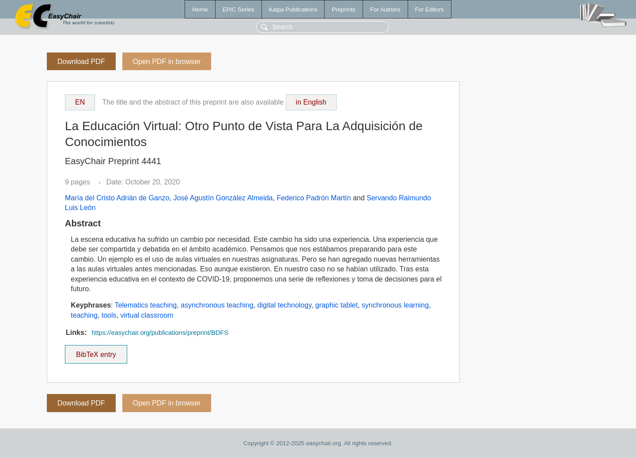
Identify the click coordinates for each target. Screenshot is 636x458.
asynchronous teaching (217, 305)
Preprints (343, 9)
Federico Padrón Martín (313, 198)
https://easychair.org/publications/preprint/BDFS (159, 332)
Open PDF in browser (167, 61)
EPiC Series (238, 9)
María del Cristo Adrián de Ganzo (117, 198)
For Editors (429, 9)
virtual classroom (146, 315)
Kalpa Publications (293, 9)
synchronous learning (395, 305)
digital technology (284, 305)
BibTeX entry (96, 351)
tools (109, 315)
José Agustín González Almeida (223, 198)
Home (200, 9)
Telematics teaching (146, 305)
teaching (84, 315)
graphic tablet (336, 305)
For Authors (385, 9)
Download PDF (81, 61)
